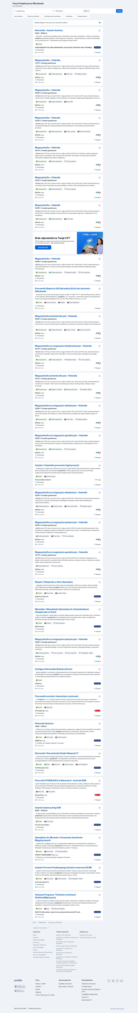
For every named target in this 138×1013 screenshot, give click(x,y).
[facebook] (109, 981)
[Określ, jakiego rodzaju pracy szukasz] (32, 10)
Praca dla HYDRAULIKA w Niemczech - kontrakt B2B (60, 780)
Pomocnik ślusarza (44, 723)
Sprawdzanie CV (87, 1000)
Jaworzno (35, 937)
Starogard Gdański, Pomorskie (41, 957)
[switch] (100, 22)
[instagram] (113, 981)
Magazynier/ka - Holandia (47, 60)
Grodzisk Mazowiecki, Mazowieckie (43, 952)
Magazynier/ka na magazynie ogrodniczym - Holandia (61, 435)
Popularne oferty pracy (86, 935)
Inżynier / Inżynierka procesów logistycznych (57, 465)
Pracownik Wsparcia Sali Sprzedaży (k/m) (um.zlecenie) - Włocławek (63, 290)
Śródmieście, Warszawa (39, 945)
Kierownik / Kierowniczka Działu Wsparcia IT (57, 753)
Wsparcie (38, 992)
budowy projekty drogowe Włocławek (66, 946)
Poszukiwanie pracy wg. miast (88, 937)
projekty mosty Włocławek (63, 935)
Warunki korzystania (20, 1008)
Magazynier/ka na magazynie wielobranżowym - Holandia (63, 346)
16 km (87, 11)
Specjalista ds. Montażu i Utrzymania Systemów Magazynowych (59, 839)
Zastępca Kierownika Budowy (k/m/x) (53, 669)
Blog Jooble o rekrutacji (66, 986)
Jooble (122, 1009)
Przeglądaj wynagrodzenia (90, 994)
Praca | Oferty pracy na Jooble (45, 995)
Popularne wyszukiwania (41, 928)
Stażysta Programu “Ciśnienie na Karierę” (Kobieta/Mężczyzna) (55, 896)
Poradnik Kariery (87, 986)
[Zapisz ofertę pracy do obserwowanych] (99, 30)
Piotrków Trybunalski (38, 940)
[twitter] (117, 981)
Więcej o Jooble (41, 984)
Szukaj (119, 11)
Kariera (38, 989)
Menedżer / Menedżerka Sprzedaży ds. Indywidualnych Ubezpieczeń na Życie (62, 610)
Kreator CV (85, 997)
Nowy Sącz (36, 942)
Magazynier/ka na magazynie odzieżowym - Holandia (61, 405)
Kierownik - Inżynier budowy (49, 30)
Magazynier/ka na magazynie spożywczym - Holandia (61, 522)
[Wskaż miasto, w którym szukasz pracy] (71, 10)
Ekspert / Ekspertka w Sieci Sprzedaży (54, 582)
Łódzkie (35, 950)
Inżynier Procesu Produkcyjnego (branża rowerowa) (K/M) (63, 867)
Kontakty (38, 986)
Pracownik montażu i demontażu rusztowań (56, 696)
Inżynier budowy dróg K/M (48, 807)
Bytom (35, 935)
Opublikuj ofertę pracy (65, 984)
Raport (97, 52)
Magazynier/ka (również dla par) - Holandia (56, 316)
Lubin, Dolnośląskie (38, 947)
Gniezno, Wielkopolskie (39, 955)
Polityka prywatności (34, 1008)
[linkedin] (121, 981)
